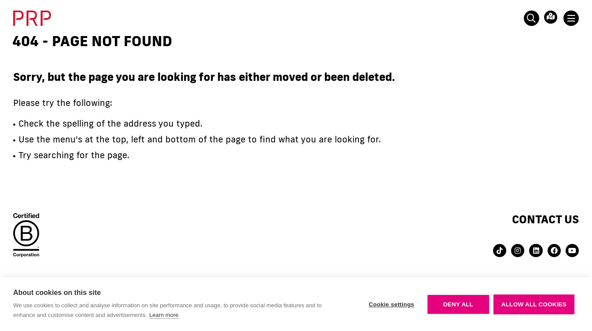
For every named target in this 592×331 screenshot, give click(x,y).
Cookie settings (391, 304)
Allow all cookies (533, 304)
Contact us (545, 219)
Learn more (163, 315)
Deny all (458, 304)
